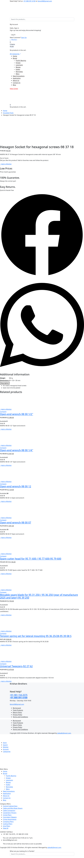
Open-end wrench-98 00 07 (15, 522)
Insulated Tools (8, 113)
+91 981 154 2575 (18, 694)
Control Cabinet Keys (10, 806)
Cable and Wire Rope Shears (12, 808)
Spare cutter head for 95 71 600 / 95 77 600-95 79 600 (30, 558)
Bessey (18, 67)
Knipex (18, 63)
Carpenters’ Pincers (9, 813)
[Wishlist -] (14, 40)
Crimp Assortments (9, 819)
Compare (3, 412)
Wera (17, 74)
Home (15, 56)
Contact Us (16, 83)
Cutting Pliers (7, 824)
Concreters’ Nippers (10, 817)
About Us (16, 80)
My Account (17, 708)
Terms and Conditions (20, 717)
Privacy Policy (17, 715)
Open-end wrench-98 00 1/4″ (16, 450)
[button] (5, 164)
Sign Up (24, 38)
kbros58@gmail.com (45, 1)
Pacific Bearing (21, 61)
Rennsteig (19, 72)
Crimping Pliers (8, 822)
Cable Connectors (9, 810)
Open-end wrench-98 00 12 (15, 486)
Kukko (18, 69)
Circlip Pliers (7, 815)
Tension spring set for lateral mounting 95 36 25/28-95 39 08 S (35, 636)
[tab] (4, 383)
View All (5, 828)
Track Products (18, 710)
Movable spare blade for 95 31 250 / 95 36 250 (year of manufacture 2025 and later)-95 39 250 (39, 596)
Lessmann (19, 65)
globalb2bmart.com (64, 733)
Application (17, 78)
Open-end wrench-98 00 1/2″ (16, 414)
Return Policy (17, 712)
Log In (13, 35)
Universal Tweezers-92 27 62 (16, 666)
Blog (14, 85)
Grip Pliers (6, 826)
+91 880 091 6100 (29, 1)
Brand (15, 58)
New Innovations (18, 76)
